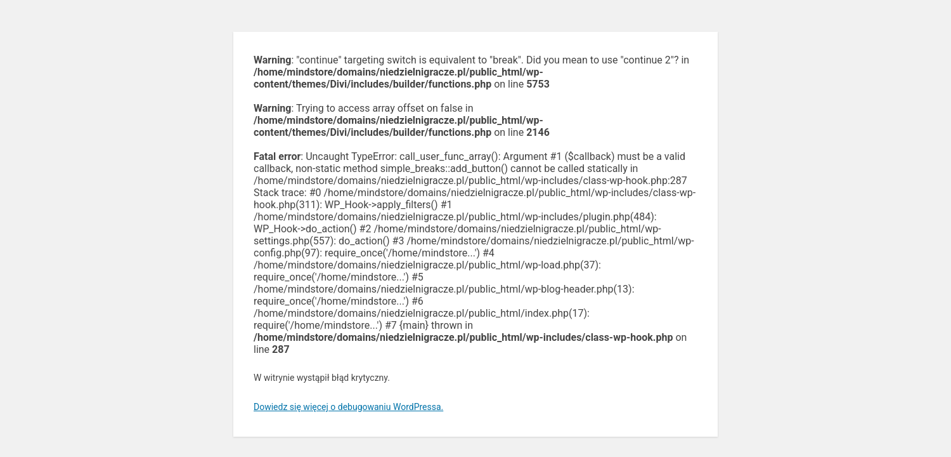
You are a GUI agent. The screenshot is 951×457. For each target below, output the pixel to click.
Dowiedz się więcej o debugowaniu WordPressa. (348, 407)
